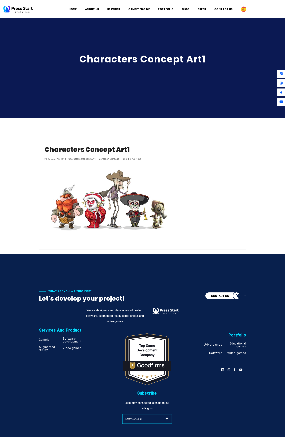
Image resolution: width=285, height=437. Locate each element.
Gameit (44, 339)
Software (215, 353)
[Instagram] (281, 83)
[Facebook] (281, 92)
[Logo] (18, 9)
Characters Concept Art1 (82, 159)
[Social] (240, 369)
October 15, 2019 (55, 159)
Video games (72, 348)
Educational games (238, 345)
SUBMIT (167, 418)
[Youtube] (281, 101)
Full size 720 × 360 (131, 159)
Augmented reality (47, 348)
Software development (72, 340)
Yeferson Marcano (109, 159)
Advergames (213, 344)
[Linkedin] (281, 73)
